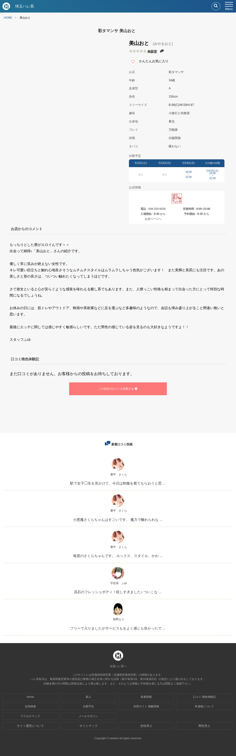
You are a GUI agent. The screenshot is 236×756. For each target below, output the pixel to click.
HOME (8, 17)
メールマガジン (88, 716)
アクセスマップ (30, 716)
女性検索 (30, 706)
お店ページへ (153, 218)
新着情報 (146, 696)
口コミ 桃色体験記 (204, 696)
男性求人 (204, 726)
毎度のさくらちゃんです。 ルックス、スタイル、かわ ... (117, 556)
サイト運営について (30, 726)
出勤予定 (88, 706)
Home (30, 696)
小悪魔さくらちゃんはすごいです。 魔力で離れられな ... (117, 520)
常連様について (204, 706)
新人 (88, 696)
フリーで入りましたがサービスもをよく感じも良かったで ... (118, 628)
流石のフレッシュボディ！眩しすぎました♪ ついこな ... (117, 592)
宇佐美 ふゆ (118, 583)
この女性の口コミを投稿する (118, 388)
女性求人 (146, 726)
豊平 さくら (118, 474)
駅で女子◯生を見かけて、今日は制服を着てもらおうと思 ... (118, 483)
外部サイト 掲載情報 (146, 706)
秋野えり (118, 619)
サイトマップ (88, 726)
